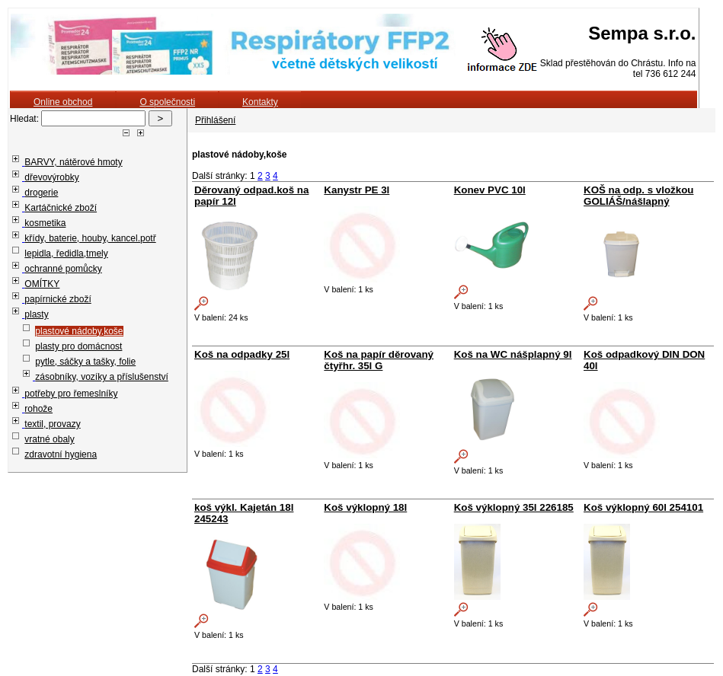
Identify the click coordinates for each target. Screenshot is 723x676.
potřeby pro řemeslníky (70, 393)
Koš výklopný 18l (365, 507)
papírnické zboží (57, 299)
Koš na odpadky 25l (242, 354)
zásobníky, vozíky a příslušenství (101, 376)
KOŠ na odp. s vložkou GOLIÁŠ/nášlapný (638, 195)
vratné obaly (49, 439)
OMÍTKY (41, 284)
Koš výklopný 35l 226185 (514, 507)
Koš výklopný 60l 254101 (643, 507)
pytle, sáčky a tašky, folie (85, 361)
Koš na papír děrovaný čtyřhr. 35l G (378, 360)
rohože (38, 408)
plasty (36, 314)
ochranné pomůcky (62, 268)
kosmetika (45, 223)
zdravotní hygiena (60, 454)
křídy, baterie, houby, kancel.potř (89, 238)
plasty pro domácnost (78, 346)
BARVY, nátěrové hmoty (73, 162)
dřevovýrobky (51, 177)
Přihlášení (215, 120)
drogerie (41, 192)
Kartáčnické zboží (60, 207)
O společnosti (167, 102)
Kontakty (260, 102)
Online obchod (63, 102)
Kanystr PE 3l (356, 190)
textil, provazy (52, 424)
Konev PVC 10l (490, 190)
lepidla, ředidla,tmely (65, 253)
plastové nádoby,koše (79, 331)
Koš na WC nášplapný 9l (513, 354)
